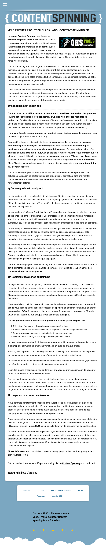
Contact (41, 490)
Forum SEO (34, 426)
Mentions (26, 490)
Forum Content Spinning (61, 490)
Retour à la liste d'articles (22, 472)
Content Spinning (71, 463)
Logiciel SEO (57, 496)
